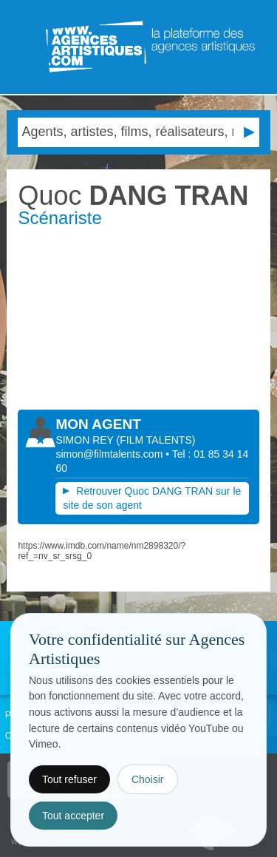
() (156, 440)
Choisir (147, 779)
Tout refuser (69, 779)
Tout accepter (73, 816)
